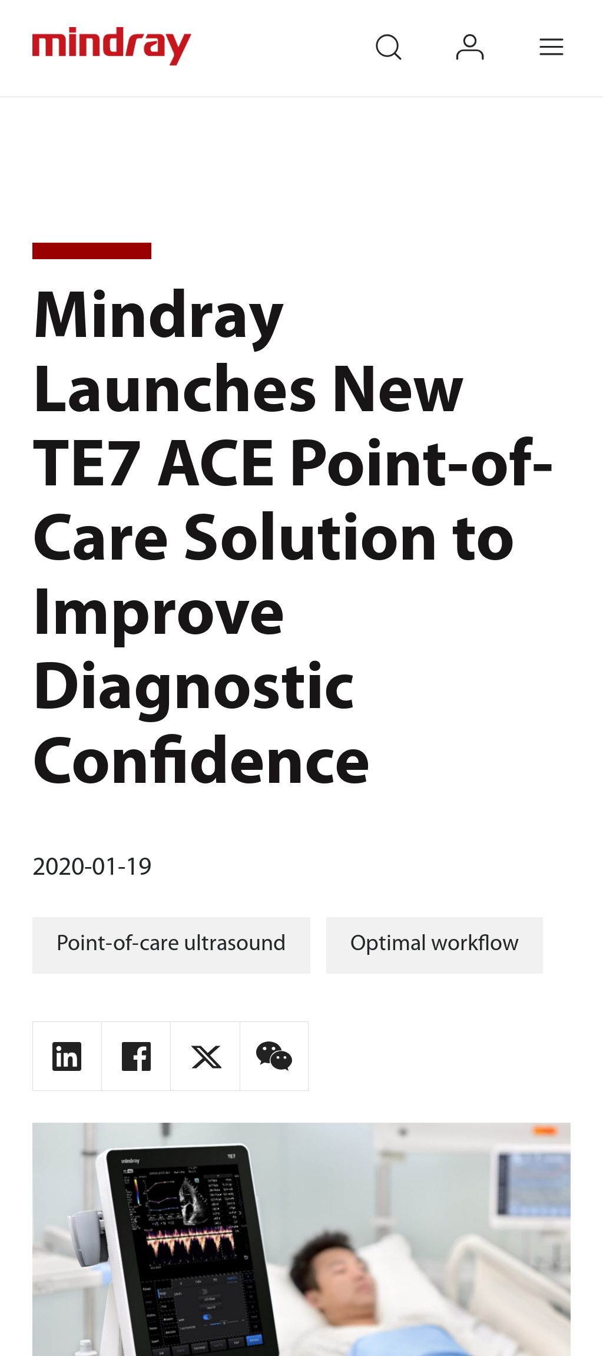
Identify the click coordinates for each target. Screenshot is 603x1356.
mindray (113, 46)
